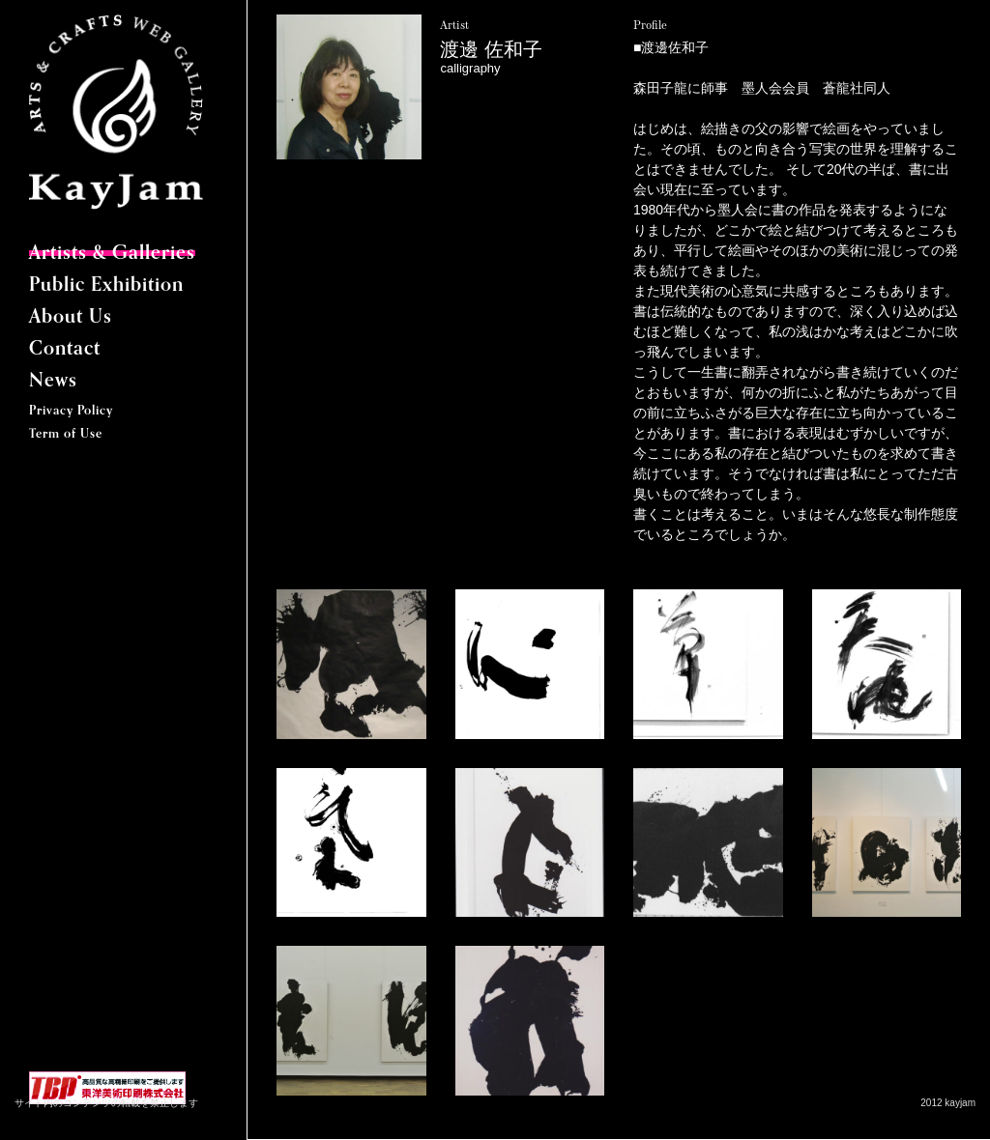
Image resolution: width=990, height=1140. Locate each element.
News (53, 381)
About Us (70, 318)
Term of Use (65, 434)
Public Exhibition (106, 286)
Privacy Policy (71, 411)
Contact (65, 349)
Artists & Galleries (112, 254)
